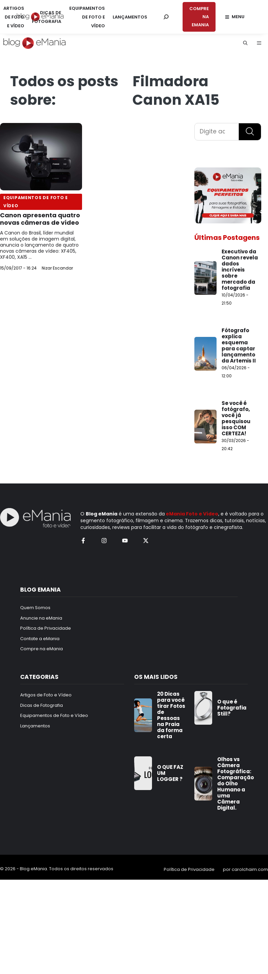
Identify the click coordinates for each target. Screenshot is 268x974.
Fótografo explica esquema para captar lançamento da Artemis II (239, 345)
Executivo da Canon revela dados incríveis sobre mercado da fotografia (240, 269)
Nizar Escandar (57, 268)
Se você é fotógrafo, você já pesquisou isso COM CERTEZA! (236, 418)
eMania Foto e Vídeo (192, 513)
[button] (245, 43)
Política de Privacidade (189, 869)
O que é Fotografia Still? (231, 707)
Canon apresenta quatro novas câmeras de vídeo (40, 219)
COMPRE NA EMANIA (199, 16)
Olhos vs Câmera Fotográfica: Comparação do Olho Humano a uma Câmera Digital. (235, 783)
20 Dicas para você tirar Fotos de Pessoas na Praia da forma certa (171, 715)
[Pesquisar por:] (166, 16)
